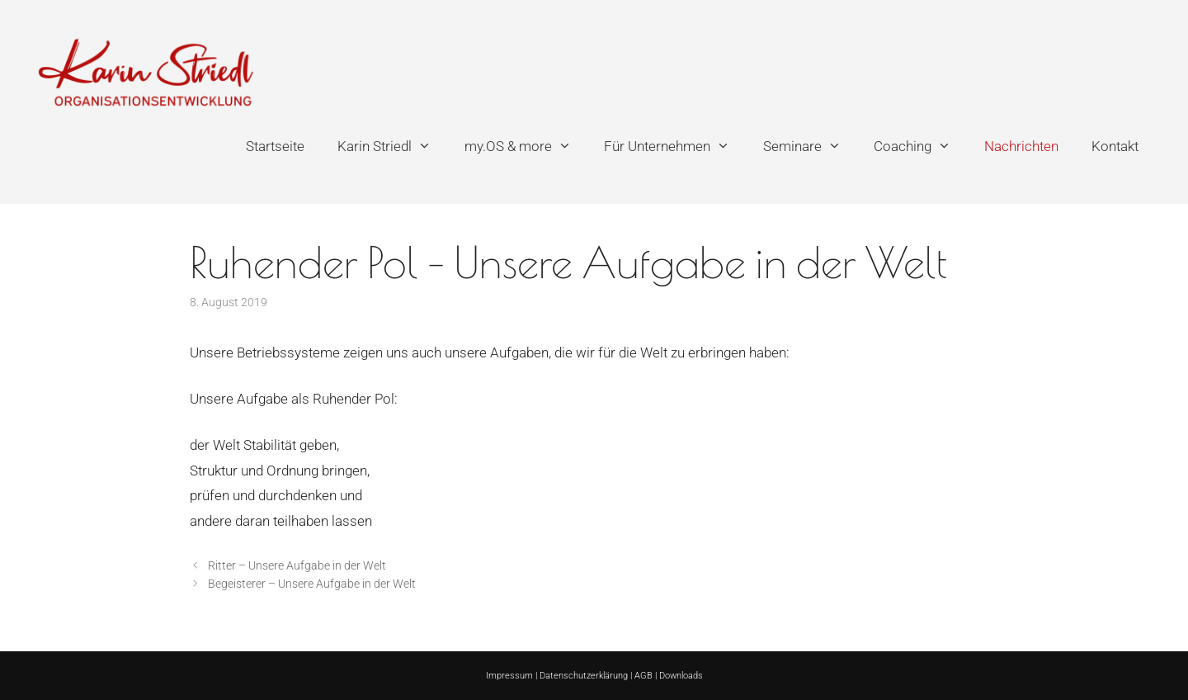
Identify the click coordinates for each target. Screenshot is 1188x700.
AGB (643, 675)
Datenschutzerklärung (584, 675)
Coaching (921, 146)
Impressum (509, 675)
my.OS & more (526, 146)
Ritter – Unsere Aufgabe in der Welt (297, 566)
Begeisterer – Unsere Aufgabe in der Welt (312, 584)
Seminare (810, 146)
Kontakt (1114, 146)
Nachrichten (1021, 146)
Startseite (275, 146)
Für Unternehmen (675, 146)
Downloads (681, 675)
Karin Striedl (392, 146)
